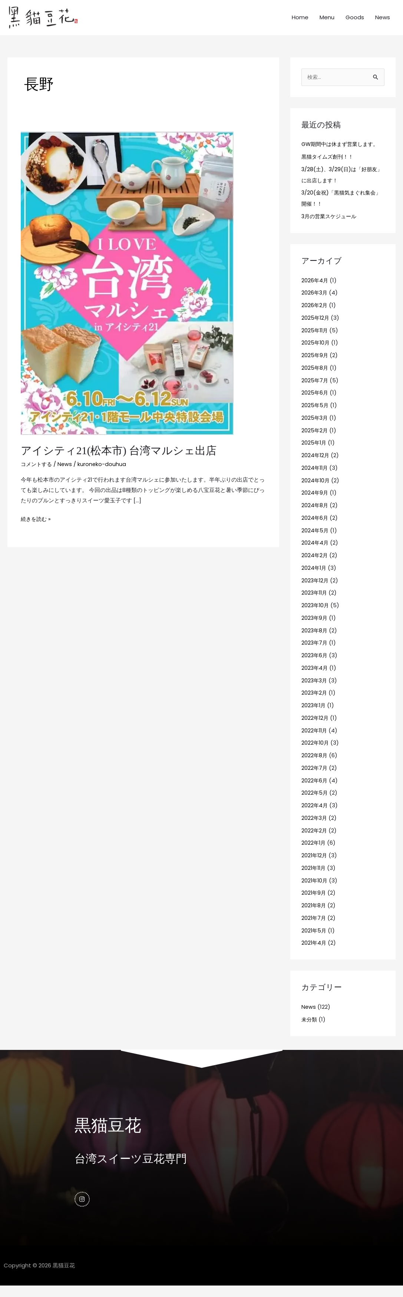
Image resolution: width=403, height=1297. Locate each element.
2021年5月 (314, 940)
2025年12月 (315, 327)
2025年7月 (315, 390)
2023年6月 (314, 665)
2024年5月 (315, 540)
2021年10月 (315, 890)
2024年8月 (315, 515)
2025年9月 (315, 365)
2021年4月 (314, 953)
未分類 (309, 1029)
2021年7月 (314, 927)
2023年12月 (315, 590)
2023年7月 (314, 652)
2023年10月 (315, 615)
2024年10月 (316, 490)
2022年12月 (315, 727)
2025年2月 (314, 440)
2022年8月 (314, 765)
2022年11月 (314, 740)
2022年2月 (314, 840)
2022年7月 (314, 777)
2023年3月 (314, 690)
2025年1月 (314, 452)
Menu (327, 22)
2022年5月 (314, 803)
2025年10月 (316, 352)
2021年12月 (314, 865)
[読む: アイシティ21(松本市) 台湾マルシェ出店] (127, 292)
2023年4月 (315, 677)
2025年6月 (315, 402)
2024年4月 (315, 552)
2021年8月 (314, 915)
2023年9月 (314, 627)
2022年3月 (314, 827)
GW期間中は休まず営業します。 (342, 154)
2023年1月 (314, 715)
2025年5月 (315, 415)
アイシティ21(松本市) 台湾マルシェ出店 (122, 459)
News (382, 22)
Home (300, 22)
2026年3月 (314, 302)
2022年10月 (315, 752)
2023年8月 (314, 640)
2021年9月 (314, 903)
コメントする (37, 473)
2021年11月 (314, 877)
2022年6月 (314, 790)
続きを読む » (37, 527)
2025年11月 (315, 340)
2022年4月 (314, 815)
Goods (355, 22)
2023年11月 (315, 602)
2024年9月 (315, 502)
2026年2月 (314, 315)
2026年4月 (315, 290)
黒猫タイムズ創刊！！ (329, 166)
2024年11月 (315, 477)
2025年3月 (315, 427)
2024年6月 (315, 527)
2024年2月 (314, 565)
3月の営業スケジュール (330, 226)
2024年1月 (314, 577)
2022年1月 (314, 853)
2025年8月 (315, 377)
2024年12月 (315, 465)
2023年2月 (314, 702)
